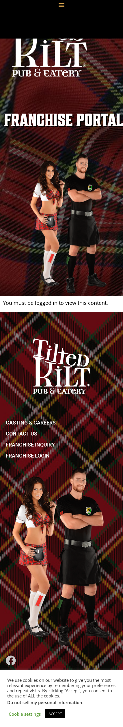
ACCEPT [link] (55, 713)
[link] (49, 40)
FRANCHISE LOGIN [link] (28, 456)
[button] (61, 5)
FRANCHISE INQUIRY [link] (30, 445)
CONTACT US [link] (21, 434)
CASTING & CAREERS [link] (31, 423)
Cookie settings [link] (25, 714)
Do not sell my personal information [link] (44, 702)
